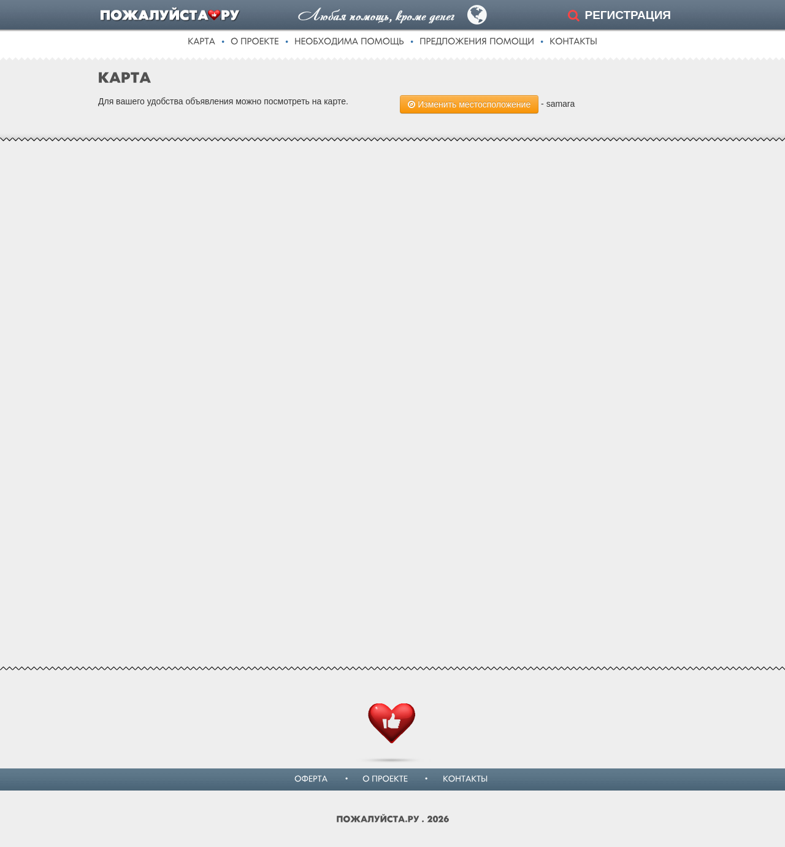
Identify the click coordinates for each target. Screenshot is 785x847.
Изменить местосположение (469, 104)
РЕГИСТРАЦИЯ (627, 15)
